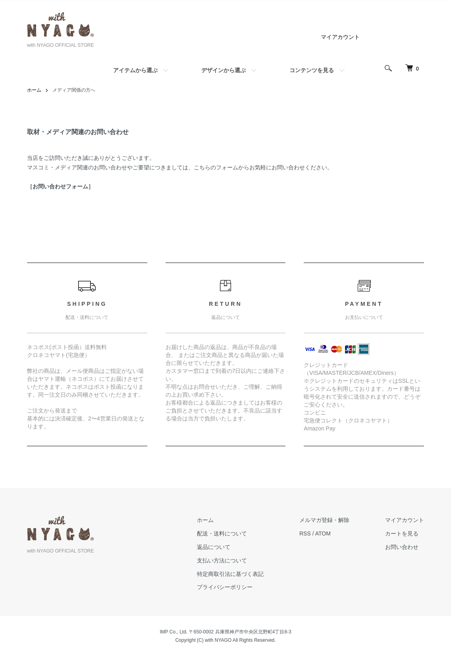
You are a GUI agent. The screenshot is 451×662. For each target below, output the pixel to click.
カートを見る (401, 533)
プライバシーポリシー (224, 587)
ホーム (34, 90)
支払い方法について (222, 560)
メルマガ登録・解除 (324, 520)
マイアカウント (340, 37)
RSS (305, 533)
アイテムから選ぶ (135, 70)
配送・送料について (222, 533)
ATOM (323, 533)
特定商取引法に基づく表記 (230, 574)
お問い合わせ (401, 547)
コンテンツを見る (311, 70)
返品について (213, 547)
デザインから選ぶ (223, 70)
